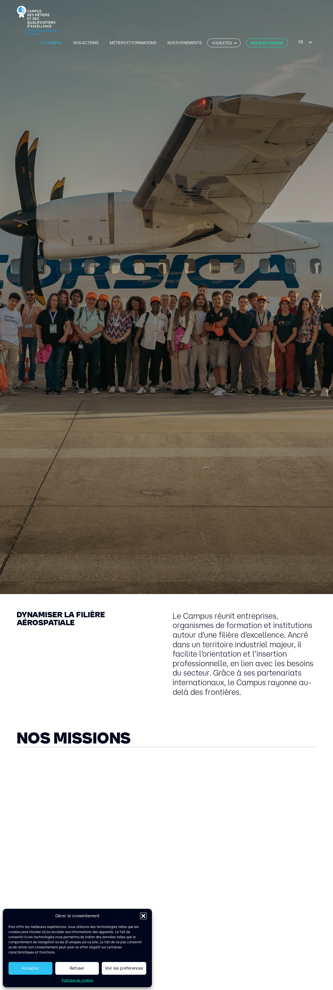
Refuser (77, 968)
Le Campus (51, 42)
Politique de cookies (77, 980)
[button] (143, 916)
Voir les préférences (124, 968)
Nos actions (85, 42)
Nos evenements (184, 42)
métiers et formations (133, 42)
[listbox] (305, 42)
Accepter (30, 968)
